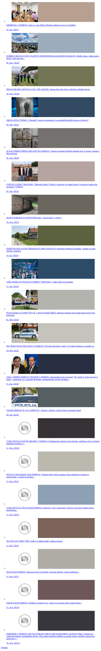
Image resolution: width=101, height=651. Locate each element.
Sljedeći (4, 648)
